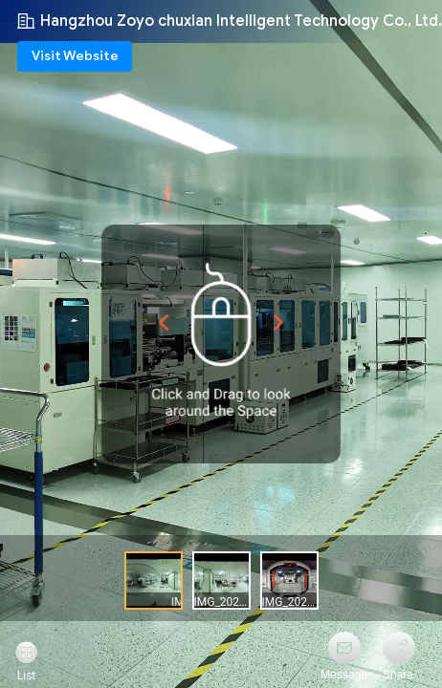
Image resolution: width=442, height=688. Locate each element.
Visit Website (75, 56)
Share (398, 674)
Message (343, 674)
